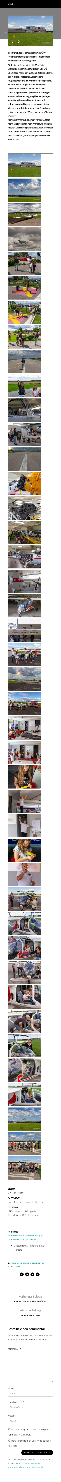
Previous (12, 39)
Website (12, 1415)
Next (18, 39)
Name (11, 1388)
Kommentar (14, 1348)
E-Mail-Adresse (16, 1402)
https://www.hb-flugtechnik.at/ (22, 1239)
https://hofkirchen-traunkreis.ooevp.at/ (25, 1235)
